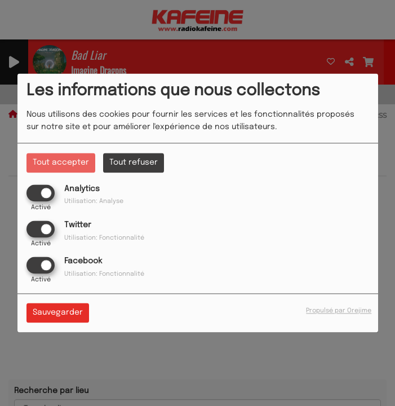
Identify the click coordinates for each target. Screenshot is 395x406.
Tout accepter (61, 162)
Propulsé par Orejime (338, 311)
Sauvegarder (58, 313)
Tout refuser (133, 162)
